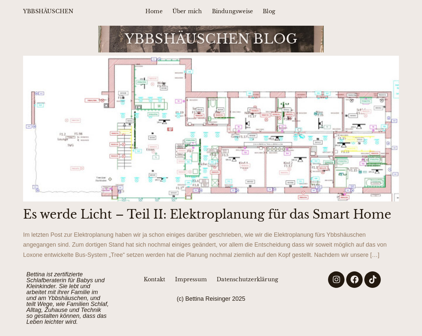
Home (154, 11)
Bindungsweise (232, 11)
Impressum (191, 279)
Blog (269, 11)
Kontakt (154, 279)
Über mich (187, 11)
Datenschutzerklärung (247, 279)
